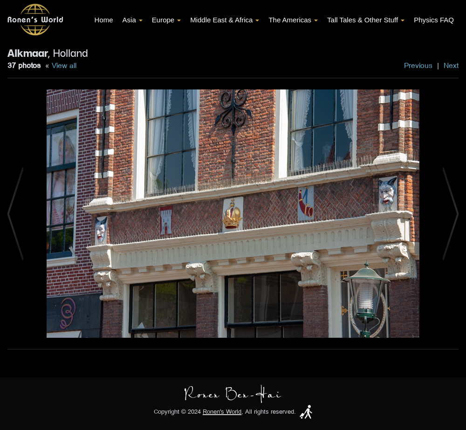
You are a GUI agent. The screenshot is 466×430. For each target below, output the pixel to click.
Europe (166, 20)
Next (451, 65)
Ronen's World (222, 411)
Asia (133, 20)
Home (104, 20)
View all (64, 65)
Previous (418, 65)
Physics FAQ (434, 20)
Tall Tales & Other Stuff (365, 20)
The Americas (293, 20)
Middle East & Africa (224, 20)
